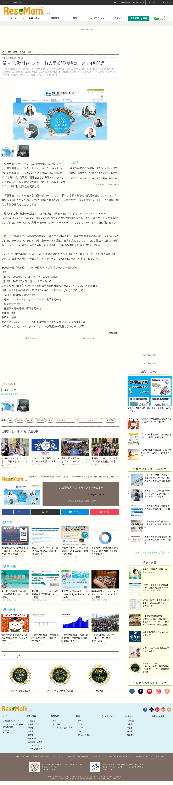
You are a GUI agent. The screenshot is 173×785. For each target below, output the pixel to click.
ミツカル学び (33, 745)
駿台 (50, 420)
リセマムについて (59, 756)
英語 (75, 18)
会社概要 (71, 756)
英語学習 (40, 420)
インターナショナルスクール (90, 420)
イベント (118, 18)
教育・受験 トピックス (66, 420)
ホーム (13, 18)
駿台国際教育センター (14, 394)
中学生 (19, 420)
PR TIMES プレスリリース (124, 756)
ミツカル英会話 (84, 735)
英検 (79, 721)
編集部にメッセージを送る (109, 184)
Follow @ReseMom (95, 494)
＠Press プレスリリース (145, 756)
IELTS (80, 731)
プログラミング (96, 18)
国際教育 (55, 18)
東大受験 (110, 420)
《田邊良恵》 (113, 332)
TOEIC (80, 724)
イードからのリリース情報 (102, 756)
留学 (75, 162)
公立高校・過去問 (35, 742)
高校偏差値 (32, 738)
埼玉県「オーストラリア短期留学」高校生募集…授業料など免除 (99, 178)
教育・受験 (34, 18)
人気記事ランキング (11, 721)
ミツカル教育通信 (35, 749)
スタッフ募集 (159, 756)
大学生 (30, 735)
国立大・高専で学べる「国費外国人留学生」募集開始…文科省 (98, 173)
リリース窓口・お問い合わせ (19, 756)
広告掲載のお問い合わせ (41, 756)
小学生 (30, 724)
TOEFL (80, 728)
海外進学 (56, 724)
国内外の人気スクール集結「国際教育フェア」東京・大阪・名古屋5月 (102, 168)
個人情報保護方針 (83, 756)
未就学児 (31, 721)
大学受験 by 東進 (138, 18)
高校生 (29, 420)
